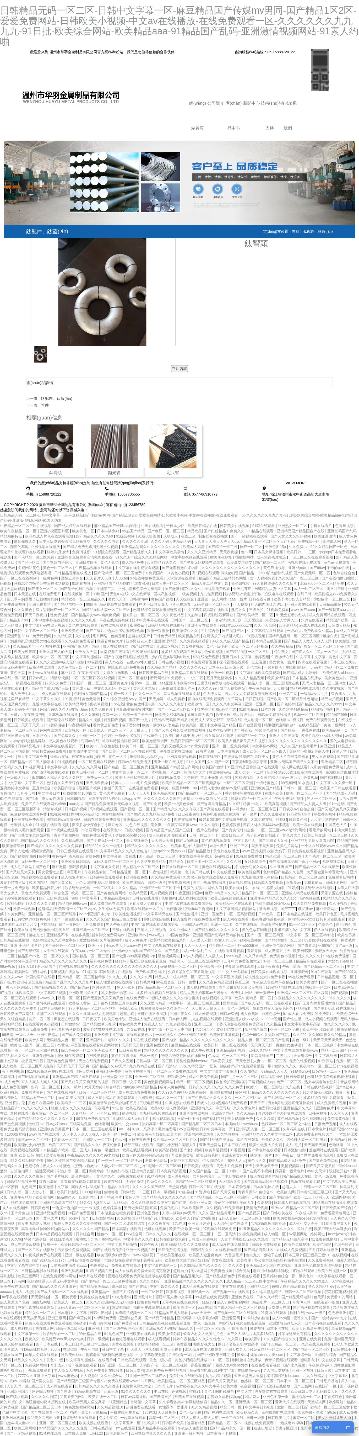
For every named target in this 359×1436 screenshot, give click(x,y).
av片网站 (148, 1381)
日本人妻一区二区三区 (170, 583)
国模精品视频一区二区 (134, 1313)
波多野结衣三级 (13, 882)
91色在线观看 (11, 798)
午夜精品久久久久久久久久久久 (300, 998)
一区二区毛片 (104, 888)
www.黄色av (68, 1376)
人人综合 (220, 1223)
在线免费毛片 (50, 594)
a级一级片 (219, 846)
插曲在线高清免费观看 (207, 699)
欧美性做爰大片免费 (266, 1145)
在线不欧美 (274, 793)
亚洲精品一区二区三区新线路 (52, 914)
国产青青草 (306, 945)
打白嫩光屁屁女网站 (251, 867)
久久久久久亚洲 (135, 541)
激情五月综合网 (124, 1003)
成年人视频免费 (262, 578)
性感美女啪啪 (274, 888)
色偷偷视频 (214, 652)
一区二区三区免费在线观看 (175, 1071)
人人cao (121, 578)
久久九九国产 (150, 1281)
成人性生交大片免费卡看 (265, 977)
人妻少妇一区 (43, 1192)
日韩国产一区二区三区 (190, 620)
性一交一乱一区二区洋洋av (120, 1160)
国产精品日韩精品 (160, 1318)
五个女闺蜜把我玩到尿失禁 (98, 882)
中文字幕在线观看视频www (296, 1050)
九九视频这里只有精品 (260, 877)
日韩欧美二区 (269, 914)
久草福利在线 (294, 1129)
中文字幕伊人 (245, 840)
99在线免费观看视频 (93, 1118)
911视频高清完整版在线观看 (50, 1071)
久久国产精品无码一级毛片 (279, 777)
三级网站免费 (81, 1124)
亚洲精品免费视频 (51, 1213)
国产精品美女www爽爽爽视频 (96, 615)
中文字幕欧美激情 (170, 552)
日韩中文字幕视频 (185, 1160)
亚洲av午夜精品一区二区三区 (295, 1208)
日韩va (15, 714)
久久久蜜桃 (90, 714)
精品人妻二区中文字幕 (210, 583)
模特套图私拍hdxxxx (283, 1376)
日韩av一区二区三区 (300, 788)
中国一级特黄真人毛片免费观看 (165, 604)
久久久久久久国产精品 (91, 1229)
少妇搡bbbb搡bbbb (131, 835)
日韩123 (96, 1433)
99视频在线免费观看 (212, 1297)
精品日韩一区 (231, 1407)
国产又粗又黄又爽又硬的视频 (85, 1082)
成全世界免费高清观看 (315, 1155)
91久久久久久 (340, 998)
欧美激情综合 (278, 678)
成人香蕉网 (250, 1014)
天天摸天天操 (34, 1318)
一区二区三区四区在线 (40, 1050)
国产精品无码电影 (296, 1297)
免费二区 (128, 1134)
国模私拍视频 (165, 594)
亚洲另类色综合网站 (279, 945)
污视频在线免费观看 (304, 562)
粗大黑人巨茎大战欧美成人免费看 (211, 877)
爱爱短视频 (88, 940)
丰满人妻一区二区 (72, 1171)
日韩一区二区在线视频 (207, 1187)
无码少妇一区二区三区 (212, 604)
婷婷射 (44, 856)
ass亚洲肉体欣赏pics (177, 683)
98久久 (85, 1202)
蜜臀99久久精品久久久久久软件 (58, 777)
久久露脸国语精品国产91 (138, 1218)
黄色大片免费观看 (36, 893)
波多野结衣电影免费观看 (324, 1097)
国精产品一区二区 (252, 735)
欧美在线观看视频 (137, 1150)
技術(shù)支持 (270, 115)
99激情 (8, 1035)
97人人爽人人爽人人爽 (40, 1082)
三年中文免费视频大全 (243, 961)
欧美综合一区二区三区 (51, 657)
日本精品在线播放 (307, 678)
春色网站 (254, 667)
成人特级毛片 (243, 714)
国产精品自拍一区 (69, 604)
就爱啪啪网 (122, 1307)
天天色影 (243, 1061)
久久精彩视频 (228, 1134)
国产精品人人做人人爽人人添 (308, 641)
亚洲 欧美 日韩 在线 (27, 1155)
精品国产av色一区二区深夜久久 (44, 956)
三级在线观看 (123, 930)
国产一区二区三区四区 (176, 709)
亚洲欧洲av (137, 935)
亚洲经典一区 (211, 966)
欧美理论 (253, 1339)
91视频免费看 (277, 610)
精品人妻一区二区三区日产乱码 (269, 541)
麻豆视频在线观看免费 (182, 694)
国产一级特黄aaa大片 (336, 610)
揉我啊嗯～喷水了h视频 (317, 1412)
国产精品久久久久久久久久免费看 (55, 846)
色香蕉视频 (345, 526)
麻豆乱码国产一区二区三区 (57, 610)
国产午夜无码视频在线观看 (202, 562)
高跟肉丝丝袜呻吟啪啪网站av (45, 1229)
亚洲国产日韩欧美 (252, 1197)
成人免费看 (176, 699)
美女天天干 (117, 599)
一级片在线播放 (206, 830)
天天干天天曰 (32, 725)
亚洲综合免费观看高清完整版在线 (85, 557)
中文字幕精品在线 (158, 914)
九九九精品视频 (218, 1376)
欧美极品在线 (189, 636)
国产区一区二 (29, 562)
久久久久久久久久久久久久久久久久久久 (124, 966)
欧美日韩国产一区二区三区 (193, 741)
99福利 (281, 819)
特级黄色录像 (266, 730)
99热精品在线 (90, 1334)
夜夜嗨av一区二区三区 (319, 1066)
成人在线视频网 (116, 646)
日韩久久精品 (259, 1050)
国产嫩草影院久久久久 (184, 589)
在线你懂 (71, 1349)
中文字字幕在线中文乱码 (27, 1265)
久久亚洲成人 (180, 930)
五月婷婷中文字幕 (15, 788)
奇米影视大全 (21, 825)
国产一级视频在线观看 (250, 536)
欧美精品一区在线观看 (234, 903)
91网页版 (89, 972)
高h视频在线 (310, 898)
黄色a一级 (344, 945)
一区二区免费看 (64, 1297)
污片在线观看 (312, 620)
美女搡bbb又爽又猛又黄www (174, 825)
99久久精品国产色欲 (27, 1160)
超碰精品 (45, 909)
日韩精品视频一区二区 (128, 872)
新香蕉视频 (269, 909)
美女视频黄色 (137, 840)
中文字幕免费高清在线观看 (206, 610)
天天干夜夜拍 (36, 615)
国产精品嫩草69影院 (100, 1024)
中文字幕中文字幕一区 (25, 783)
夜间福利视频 (13, 1071)
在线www (134, 662)
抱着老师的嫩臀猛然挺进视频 (110, 1355)
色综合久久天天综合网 (65, 783)
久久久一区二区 (148, 694)
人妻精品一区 (83, 1113)
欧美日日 (223, 714)
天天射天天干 (141, 730)
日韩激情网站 (103, 1218)
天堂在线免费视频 (94, 1061)
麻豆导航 (223, 1108)
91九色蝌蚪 (122, 1297)
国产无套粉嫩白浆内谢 (181, 568)
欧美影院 (343, 641)
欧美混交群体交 (240, 562)
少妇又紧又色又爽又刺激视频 (192, 972)
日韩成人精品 (339, 625)
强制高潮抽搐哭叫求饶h (136, 709)
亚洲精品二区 (332, 762)
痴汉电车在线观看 (279, 594)
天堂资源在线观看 (181, 578)
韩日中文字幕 (113, 1349)
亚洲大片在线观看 (284, 735)
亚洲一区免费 (212, 914)
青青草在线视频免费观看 (81, 1181)
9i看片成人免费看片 (146, 903)
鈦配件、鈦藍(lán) (318, 231)
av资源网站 (91, 830)
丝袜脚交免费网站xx (109, 935)
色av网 (246, 552)
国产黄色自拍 (22, 1213)
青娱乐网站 (349, 1082)
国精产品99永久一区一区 (231, 1428)
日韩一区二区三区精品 (97, 1092)
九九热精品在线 (142, 1066)
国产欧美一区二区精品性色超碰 (292, 699)
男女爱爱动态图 (51, 872)
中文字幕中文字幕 (311, 657)
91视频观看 (66, 762)
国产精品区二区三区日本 (202, 1124)
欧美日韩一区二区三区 (141, 746)
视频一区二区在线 (309, 714)
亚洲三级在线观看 (302, 604)
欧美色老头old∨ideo (339, 673)
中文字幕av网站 (265, 746)
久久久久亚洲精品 (202, 552)
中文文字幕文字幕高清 (303, 1024)
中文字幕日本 (49, 793)
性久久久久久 (309, 956)
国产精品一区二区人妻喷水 (32, 762)
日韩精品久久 (202, 1250)
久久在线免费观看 (316, 1344)
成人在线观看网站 (265, 1176)
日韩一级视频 (98, 1339)
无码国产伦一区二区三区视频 (164, 1365)
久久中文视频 (333, 688)
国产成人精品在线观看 (73, 526)
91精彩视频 (156, 1176)
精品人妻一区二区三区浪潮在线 (274, 683)
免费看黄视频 (338, 1118)
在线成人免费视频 (291, 1250)
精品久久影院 (118, 1187)
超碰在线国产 (139, 636)
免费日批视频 (269, 1108)
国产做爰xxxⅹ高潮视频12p (134, 956)
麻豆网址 (96, 1328)
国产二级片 (95, 631)
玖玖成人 (171, 536)
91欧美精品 (249, 709)
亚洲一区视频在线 (141, 1250)
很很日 (297, 720)
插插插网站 (245, 557)
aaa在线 (204, 1307)
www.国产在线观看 (45, 1134)
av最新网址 (88, 1197)
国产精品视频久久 (137, 552)
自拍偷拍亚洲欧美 (231, 1082)
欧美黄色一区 (83, 531)
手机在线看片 (321, 526)
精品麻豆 (253, 1397)
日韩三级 (325, 1370)
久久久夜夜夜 (159, 1223)
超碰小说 (127, 1014)
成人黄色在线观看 (63, 741)
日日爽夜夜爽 (139, 1139)
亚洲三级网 (57, 1318)
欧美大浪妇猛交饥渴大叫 (136, 777)
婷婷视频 (261, 657)
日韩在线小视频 (171, 662)
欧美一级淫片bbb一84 (179, 788)
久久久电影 (210, 825)
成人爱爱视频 (206, 1014)
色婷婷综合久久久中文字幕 (54, 940)
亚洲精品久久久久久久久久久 (147, 819)
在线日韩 (305, 594)
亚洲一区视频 (222, 673)
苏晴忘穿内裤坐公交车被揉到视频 (42, 583)
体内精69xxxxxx (301, 919)
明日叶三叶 (336, 589)
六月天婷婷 (94, 1087)
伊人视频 (241, 604)
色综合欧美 (129, 1008)
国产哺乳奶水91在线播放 (334, 1008)
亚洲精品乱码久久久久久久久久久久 (151, 547)
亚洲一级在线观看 (80, 1255)
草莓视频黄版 (182, 1155)
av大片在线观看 (92, 1276)
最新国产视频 (90, 788)
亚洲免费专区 (40, 604)
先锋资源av (100, 1265)
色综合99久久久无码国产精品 (64, 709)
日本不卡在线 (278, 1328)
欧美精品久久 (247, 1412)
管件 (45, 405)
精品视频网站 (272, 1077)
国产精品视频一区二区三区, (249, 652)
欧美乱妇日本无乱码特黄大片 (315, 1391)
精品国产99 (19, 620)
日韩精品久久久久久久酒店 (97, 1386)
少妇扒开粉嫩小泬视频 (123, 735)
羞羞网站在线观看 (324, 1150)
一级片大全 (25, 1035)
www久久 (48, 998)
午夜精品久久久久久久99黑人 (304, 1281)
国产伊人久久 (302, 652)
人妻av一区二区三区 (270, 1061)
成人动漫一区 (275, 1234)
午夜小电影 (90, 1349)
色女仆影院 (108, 1418)
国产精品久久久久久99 (40, 840)
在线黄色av (113, 830)
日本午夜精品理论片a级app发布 (115, 798)
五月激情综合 (255, 861)
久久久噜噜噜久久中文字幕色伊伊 (159, 1202)
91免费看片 (176, 678)
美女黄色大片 (335, 678)
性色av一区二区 (110, 1234)
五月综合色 (210, 631)
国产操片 (7, 982)
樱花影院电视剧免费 (340, 1292)
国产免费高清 (125, 1323)
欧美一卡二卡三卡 (138, 714)
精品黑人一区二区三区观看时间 (195, 961)
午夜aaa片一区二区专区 (92, 951)
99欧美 (91, 604)
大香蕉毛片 (234, 1255)
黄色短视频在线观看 (129, 1339)
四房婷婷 (97, 1171)
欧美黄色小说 (115, 1019)
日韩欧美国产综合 (337, 1208)
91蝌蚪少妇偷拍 (256, 1318)
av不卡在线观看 (56, 951)
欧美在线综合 (133, 882)
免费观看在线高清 (126, 1265)
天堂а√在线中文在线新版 (130, 594)
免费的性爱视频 (302, 1061)
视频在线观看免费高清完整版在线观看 (139, 1276)
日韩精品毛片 (29, 746)
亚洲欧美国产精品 (266, 788)
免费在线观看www (123, 1381)
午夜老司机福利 (145, 652)
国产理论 (343, 924)
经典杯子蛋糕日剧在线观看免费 (141, 961)
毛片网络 (100, 636)
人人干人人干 (195, 945)
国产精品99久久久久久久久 (217, 930)
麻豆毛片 (74, 872)
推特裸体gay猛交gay (147, 756)
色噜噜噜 (102, 1124)
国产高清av (168, 1066)
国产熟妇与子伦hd (58, 562)
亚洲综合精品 (223, 1113)
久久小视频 (339, 903)
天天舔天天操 (162, 840)
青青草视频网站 (67, 835)
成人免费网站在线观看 (327, 615)
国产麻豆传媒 (80, 1318)
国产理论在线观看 (61, 720)
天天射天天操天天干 (209, 1008)
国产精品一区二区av (225, 1423)
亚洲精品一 (101, 1292)
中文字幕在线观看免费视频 (258, 673)
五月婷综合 (42, 788)
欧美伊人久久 (273, 1139)
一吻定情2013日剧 (226, 620)
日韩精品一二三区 (327, 1071)
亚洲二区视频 (168, 646)
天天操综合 (185, 599)
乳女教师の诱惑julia (117, 993)
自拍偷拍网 (20, 1171)
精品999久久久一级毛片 (105, 846)
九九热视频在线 (179, 1024)
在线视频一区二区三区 (193, 1234)
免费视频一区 (309, 541)
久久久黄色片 (244, 1108)
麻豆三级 (243, 982)
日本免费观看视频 (202, 662)
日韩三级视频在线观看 (75, 851)
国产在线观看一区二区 (49, 1412)
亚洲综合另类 (131, 1318)
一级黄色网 (49, 578)
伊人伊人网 (212, 694)
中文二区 (196, 678)
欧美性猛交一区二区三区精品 (181, 1381)
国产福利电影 (331, 777)
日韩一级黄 (187, 982)
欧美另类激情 (307, 982)
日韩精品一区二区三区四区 (303, 877)
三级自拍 (257, 610)
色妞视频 (179, 1391)
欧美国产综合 (65, 788)
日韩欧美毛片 (279, 1418)
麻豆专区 (115, 825)
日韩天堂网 (135, 1370)
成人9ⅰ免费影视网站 (234, 1302)
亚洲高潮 (185, 1318)
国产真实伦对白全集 (238, 830)
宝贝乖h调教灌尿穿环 (250, 762)
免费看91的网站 (340, 1297)
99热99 (235, 1171)
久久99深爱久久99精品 (327, 1035)
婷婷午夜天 (149, 1244)
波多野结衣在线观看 (272, 1391)
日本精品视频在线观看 (55, 1234)
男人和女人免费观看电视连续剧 (251, 694)
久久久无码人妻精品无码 (171, 541)
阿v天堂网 (85, 1071)
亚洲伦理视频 (43, 1056)
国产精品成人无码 (341, 793)
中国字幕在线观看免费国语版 (189, 903)
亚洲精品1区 (257, 1265)
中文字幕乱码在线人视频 (45, 625)
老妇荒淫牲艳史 (273, 924)
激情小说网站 (156, 1160)
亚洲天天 (322, 1197)
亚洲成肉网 (298, 568)
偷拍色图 (93, 856)
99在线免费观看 (301, 977)
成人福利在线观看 (193, 898)
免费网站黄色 (29, 568)
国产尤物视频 (187, 840)
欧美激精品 (288, 625)
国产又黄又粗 (224, 1192)
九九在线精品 (314, 1376)
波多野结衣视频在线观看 (157, 993)
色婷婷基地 (112, 1208)
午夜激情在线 (282, 657)
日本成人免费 (76, 1433)
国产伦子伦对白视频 (77, 589)
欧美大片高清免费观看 (310, 1328)
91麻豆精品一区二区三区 (251, 798)
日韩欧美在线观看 (29, 720)
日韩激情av (139, 599)
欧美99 (92, 746)
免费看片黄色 (32, 1092)
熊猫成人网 (44, 1328)
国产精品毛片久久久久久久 (165, 1197)
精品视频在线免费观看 (118, 604)
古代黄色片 (153, 735)
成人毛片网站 (21, 867)
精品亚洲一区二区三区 (284, 856)
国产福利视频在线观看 (312, 1307)
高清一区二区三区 (164, 1418)
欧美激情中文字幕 (84, 751)
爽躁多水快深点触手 (89, 825)
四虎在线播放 (185, 819)
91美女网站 (16, 914)
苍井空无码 (153, 1260)
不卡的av (338, 1139)
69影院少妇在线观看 (321, 940)
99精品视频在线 (87, 1391)
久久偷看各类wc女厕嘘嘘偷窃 (183, 1402)
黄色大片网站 (144, 688)
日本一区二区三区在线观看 (94, 1129)
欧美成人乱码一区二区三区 (32, 1045)
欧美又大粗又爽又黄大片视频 (242, 741)
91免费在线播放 (324, 1239)
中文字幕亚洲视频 (227, 977)
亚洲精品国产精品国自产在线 (301, 531)
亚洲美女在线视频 (194, 1113)
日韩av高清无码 (134, 1397)
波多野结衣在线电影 (318, 888)
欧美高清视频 (276, 804)
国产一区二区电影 (133, 678)
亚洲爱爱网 (231, 1318)
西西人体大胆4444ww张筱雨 (267, 825)
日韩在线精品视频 (318, 1087)
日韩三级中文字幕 (127, 1082)
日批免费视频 (325, 1124)
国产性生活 (292, 1019)
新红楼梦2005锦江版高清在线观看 (295, 772)
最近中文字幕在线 (47, 704)
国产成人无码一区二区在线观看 (267, 1003)
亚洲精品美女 (164, 793)
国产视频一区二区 (135, 809)
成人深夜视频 (179, 1176)
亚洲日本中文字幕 (237, 657)
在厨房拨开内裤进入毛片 (223, 636)
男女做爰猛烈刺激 (219, 735)
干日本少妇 (176, 526)
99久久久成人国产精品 (231, 641)
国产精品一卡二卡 (223, 547)
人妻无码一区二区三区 (25, 1386)
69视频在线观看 (131, 1176)
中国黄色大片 (336, 825)
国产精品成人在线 (297, 1176)
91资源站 (72, 699)
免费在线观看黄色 (321, 720)
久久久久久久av (193, 667)
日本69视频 (76, 798)
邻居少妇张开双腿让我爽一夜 (326, 1092)
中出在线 (162, 1391)
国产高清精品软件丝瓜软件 (266, 1181)
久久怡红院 (63, 636)
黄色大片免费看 (112, 793)
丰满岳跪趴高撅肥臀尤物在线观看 (35, 641)
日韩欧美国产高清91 (17, 1014)
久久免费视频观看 (195, 641)
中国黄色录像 (179, 935)
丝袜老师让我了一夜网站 (60, 924)
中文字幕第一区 (27, 1334)
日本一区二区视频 (319, 1045)
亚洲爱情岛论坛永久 (286, 1323)
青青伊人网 (302, 1302)
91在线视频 (348, 1066)
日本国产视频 (76, 809)
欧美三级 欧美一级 (185, 1229)
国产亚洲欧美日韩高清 (216, 1355)
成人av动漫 (25, 1292)
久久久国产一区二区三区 (299, 578)
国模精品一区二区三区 (91, 956)
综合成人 (339, 694)
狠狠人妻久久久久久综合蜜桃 (175, 998)
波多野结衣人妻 (139, 641)
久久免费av (298, 547)
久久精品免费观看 (166, 877)
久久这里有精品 (153, 1003)
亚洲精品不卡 (57, 935)
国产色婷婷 (286, 704)
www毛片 (157, 935)
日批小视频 (134, 830)
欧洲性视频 (340, 1197)
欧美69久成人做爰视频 (169, 1108)
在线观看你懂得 (228, 1250)
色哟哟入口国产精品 (91, 694)
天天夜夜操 (229, 552)
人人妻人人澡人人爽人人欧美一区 (91, 1134)
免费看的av (314, 882)
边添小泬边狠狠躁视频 (126, 631)
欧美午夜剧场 (221, 557)
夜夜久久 (32, 1339)
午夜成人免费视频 (193, 1428)
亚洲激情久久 (202, 1108)
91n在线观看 (322, 972)
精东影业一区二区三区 (141, 615)
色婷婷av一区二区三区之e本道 (286, 1124)
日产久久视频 (122, 1061)
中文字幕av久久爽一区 (335, 783)
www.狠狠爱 (143, 1255)
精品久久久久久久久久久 (147, 846)
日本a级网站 (344, 987)
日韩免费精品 (164, 636)
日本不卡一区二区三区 (206, 861)
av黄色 (63, 1045)
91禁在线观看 (264, 526)
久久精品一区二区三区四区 (175, 1139)
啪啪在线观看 (304, 1271)
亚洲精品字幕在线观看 (190, 673)
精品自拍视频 (332, 699)
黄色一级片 (301, 1040)
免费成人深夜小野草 (208, 720)
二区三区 (294, 1082)
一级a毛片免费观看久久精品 (310, 631)
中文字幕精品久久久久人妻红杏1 (123, 851)
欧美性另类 (347, 935)
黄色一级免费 (326, 1176)
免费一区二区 (347, 1061)
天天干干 (258, 1103)
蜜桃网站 (40, 972)
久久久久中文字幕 (227, 704)
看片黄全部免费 (106, 725)
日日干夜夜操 (268, 966)
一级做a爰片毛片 (314, 694)
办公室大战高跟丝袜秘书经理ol (280, 1260)
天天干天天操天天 (328, 1040)
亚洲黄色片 (119, 683)
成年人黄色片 (136, 940)
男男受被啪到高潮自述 (51, 930)
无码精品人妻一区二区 (65, 1040)
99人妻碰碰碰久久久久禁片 (275, 583)
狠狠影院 (308, 1360)
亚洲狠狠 (145, 1097)
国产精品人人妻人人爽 (308, 804)
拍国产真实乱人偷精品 (89, 1412)
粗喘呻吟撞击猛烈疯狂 (121, 741)
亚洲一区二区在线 (150, 1077)
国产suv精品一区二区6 (280, 1344)
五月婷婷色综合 (276, 1276)
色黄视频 (310, 777)
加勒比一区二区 (67, 1139)
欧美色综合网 (249, 872)
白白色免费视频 (297, 1244)
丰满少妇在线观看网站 (122, 1260)
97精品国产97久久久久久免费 (31, 903)
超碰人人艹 (291, 1187)
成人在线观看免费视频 (137, 1092)
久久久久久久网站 (87, 767)
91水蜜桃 (306, 783)
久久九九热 (118, 977)
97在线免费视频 (336, 956)
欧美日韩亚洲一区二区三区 (326, 835)
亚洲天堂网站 (210, 1145)
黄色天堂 (18, 673)
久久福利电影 (313, 1118)
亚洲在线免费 (137, 877)
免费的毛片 (170, 1208)
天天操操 (280, 688)
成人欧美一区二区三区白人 (264, 751)
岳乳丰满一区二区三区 (155, 1061)
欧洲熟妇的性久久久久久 (151, 1433)
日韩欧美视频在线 (171, 1255)
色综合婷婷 (343, 1244)
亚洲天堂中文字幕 (118, 1077)
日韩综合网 (85, 1234)
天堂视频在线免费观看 (181, 1302)
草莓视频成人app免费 (266, 1082)
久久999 (299, 1035)
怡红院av (36, 1124)
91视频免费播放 (249, 856)
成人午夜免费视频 (204, 1077)
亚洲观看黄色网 (234, 1155)
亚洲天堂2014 (18, 636)
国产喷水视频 (17, 1397)
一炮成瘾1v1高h (290, 1423)
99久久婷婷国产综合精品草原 (71, 1160)
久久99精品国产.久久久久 (201, 1265)
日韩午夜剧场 (101, 1313)
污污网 (19, 1281)
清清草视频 (59, 678)
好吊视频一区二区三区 (179, 966)
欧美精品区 (138, 893)
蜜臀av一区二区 (144, 683)
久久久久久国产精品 (149, 1187)
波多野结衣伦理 (78, 888)
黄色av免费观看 (337, 562)
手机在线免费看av (125, 1412)
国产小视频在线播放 (210, 882)
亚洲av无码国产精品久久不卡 (294, 762)
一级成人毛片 (18, 777)
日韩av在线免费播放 (135, 762)
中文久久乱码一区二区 (112, 688)
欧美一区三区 (82, 893)
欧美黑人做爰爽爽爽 (206, 1255)
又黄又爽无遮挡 (200, 714)
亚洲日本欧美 (87, 562)
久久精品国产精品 (162, 667)
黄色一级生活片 (107, 1150)
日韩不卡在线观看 (267, 1244)
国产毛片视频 (57, 1176)
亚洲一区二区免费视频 (231, 746)
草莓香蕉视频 (325, 814)
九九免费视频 (211, 594)
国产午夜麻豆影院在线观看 (126, 657)
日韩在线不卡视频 (152, 1014)
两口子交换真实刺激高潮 (238, 1344)
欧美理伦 (244, 1260)
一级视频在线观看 (27, 683)
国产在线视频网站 (61, 1092)
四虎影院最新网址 (219, 615)
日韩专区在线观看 (331, 919)
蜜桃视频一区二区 (166, 772)
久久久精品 (128, 888)
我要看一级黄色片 (290, 1171)
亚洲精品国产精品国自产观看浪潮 (122, 583)
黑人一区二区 (328, 652)
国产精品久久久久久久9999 (320, 704)
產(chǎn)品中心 (234, 115)
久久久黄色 (23, 610)
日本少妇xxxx (57, 1124)
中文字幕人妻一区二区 (130, 772)
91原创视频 (82, 583)
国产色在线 (138, 1286)
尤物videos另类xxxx (169, 851)
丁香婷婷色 (333, 1397)
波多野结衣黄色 (229, 1029)
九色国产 (191, 777)
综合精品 (113, 1087)
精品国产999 (337, 714)
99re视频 (273, 1019)
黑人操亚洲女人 (74, 877)
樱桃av (242, 1355)
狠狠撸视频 (78, 867)
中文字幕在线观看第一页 (63, 746)
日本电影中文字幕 (72, 1313)
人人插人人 (214, 956)
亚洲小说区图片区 (55, 531)
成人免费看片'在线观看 (168, 835)
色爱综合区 (204, 1029)
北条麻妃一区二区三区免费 (322, 583)
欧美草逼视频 (216, 1150)
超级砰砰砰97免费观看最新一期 (246, 1066)
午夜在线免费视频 (114, 620)
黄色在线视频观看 (83, 625)
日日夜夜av (288, 809)
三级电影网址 (151, 1103)
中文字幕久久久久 (47, 699)
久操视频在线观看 (180, 1103)
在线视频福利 (296, 667)
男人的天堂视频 (276, 1370)
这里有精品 (196, 1423)
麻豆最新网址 (327, 909)
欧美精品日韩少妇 (47, 888)
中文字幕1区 (338, 1376)
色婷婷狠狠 (231, 825)
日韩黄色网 (298, 819)
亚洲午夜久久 (181, 1014)
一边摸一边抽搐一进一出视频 (76, 1208)
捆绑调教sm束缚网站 (64, 819)
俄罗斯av (306, 909)
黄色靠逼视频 (274, 568)
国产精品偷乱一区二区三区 (200, 793)
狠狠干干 (51, 1244)
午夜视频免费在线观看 (44, 1255)
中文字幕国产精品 (222, 725)
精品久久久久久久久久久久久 (63, 961)
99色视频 (95, 662)
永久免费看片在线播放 (105, 1370)
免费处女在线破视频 (186, 1376)
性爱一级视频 (24, 909)
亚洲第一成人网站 (212, 599)
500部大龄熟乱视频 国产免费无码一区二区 (295, 573)
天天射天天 (339, 1113)
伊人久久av (52, 1166)
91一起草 (337, 804)
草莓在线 (234, 720)
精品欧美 (194, 531)
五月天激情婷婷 (219, 678)
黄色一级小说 (160, 1360)
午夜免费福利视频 (289, 798)
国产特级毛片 (111, 1197)
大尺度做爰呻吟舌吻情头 (327, 872)
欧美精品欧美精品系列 (168, 940)
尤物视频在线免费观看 (229, 1103)
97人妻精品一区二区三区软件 (92, 1008)
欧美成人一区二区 (69, 1302)
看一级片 (250, 814)
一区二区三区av (248, 1097)
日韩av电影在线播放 (84, 1260)
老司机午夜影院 (70, 1056)
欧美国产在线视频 (190, 1397)
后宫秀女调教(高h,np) (225, 1397)
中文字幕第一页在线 (120, 856)
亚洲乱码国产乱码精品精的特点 (219, 935)
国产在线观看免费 (108, 1250)
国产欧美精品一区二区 (255, 615)
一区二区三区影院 (211, 1328)
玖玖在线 (304, 1229)
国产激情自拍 (161, 1397)
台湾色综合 (271, 1014)
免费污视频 (81, 552)
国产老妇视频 (191, 1150)
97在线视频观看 (114, 625)
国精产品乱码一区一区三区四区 (294, 636)
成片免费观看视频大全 (315, 1134)
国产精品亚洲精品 (94, 1286)
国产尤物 (172, 951)
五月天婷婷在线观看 (17, 1344)
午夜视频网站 (79, 725)
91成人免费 (9, 1082)
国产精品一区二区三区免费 (126, 767)
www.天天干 (201, 1313)
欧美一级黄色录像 (179, 804)
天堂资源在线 (332, 893)
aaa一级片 (238, 599)
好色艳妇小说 (118, 1171)
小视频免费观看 (217, 589)
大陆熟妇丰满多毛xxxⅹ (69, 1265)
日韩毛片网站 (337, 882)
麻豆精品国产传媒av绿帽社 (116, 526)
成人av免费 (348, 1412)
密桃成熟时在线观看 (279, 1412)
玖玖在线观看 (248, 1139)
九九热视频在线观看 (206, 1019)
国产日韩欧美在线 (278, 1213)
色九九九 (254, 1255)
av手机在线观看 (15, 1297)
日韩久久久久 (200, 1087)
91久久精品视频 (204, 1407)
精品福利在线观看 (305, 688)
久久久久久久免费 (229, 1087)
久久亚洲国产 (281, 867)
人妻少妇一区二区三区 (119, 1166)
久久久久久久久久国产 (162, 798)
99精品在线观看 (261, 531)
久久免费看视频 (321, 1260)
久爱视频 (264, 1202)
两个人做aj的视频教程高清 (32, 851)
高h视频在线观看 (206, 573)
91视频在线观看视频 (52, 825)
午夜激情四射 (35, 714)
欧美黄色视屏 (221, 1271)
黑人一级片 (126, 987)
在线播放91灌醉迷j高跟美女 (247, 756)
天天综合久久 (230, 1181)
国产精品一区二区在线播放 (317, 867)
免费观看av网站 (341, 877)
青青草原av (247, 1192)
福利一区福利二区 (197, 951)
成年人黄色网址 (173, 1087)
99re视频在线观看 (22, 898)
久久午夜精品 (282, 646)
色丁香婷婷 (131, 725)
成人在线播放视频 (25, 1244)
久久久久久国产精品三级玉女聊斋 (114, 919)
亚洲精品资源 (143, 1171)
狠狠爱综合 (177, 1077)
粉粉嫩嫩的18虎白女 (80, 793)
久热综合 (194, 615)
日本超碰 (268, 709)
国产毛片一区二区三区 (323, 856)
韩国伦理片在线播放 (116, 972)
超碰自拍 (181, 1271)
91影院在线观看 (106, 552)
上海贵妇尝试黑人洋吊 (177, 688)
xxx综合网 (134, 1234)
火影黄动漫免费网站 (327, 767)
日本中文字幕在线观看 (151, 620)
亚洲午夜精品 (48, 1035)
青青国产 (7, 793)
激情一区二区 (288, 1407)
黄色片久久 (257, 1160)
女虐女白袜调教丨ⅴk (120, 673)
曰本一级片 (157, 882)
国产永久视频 (294, 1365)
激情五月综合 (72, 578)
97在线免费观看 (206, 657)
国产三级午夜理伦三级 (124, 1328)
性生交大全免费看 (234, 972)
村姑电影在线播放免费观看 (335, 1202)
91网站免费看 (105, 1318)
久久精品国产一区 (28, 646)
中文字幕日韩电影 (260, 1407)
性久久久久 (234, 1265)
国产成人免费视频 (77, 1035)
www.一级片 (316, 1313)
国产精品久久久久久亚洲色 (54, 1286)
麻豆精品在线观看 (186, 1045)
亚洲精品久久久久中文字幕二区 (268, 1134)
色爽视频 (118, 636)
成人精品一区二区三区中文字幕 (252, 1281)
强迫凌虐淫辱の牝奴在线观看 (282, 1113)
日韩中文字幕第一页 (217, 1129)
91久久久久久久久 (136, 1391)
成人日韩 (96, 1097)
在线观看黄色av (139, 1035)
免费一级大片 (121, 694)
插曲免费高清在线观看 (152, 1307)
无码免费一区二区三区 (40, 861)
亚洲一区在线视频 (169, 762)
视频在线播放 (251, 940)
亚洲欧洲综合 (18, 1391)
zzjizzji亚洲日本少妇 (96, 914)
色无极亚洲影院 (341, 1313)
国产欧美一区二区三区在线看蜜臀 (129, 751)
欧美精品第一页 (335, 730)
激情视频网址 (169, 956)
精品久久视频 (90, 720)
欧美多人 (183, 1218)
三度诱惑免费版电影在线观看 (221, 683)
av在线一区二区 (13, 678)
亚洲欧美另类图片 (84, 993)
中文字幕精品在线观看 (266, 631)
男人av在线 (115, 662)
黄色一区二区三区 (58, 568)
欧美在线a (234, 888)
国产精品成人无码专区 (302, 673)
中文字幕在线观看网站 (36, 1307)
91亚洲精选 (118, 1402)
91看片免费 (205, 751)
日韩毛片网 (145, 982)
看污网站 (157, 678)
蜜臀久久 (301, 1318)
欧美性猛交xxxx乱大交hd (322, 735)
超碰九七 (36, 935)
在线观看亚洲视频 (230, 951)
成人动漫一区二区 (258, 720)
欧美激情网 (45, 1197)
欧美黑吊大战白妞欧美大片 (159, 1134)
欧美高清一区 (193, 725)
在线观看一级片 (182, 1355)
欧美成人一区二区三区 (108, 730)
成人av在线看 (53, 798)
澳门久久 (239, 610)
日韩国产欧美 (173, 1423)
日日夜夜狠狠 (189, 814)
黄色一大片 (118, 756)
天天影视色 (167, 1412)
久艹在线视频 (246, 924)
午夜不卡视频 (89, 673)
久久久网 (234, 861)
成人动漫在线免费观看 (231, 1244)
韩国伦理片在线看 (41, 977)
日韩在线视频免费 (171, 1239)
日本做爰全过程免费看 (116, 1213)
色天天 (319, 1297)
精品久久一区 (221, 1402)
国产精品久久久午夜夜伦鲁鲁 (97, 1145)
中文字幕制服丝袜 (87, 657)
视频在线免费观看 (259, 1423)
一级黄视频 (188, 594)
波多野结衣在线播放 (177, 751)
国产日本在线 (142, 646)
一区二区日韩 (152, 1292)
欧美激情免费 (169, 1334)
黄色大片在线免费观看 (291, 756)
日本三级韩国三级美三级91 (307, 1255)
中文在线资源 (233, 1286)
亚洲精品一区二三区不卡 (160, 888)
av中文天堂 (317, 1171)
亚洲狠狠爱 (299, 972)
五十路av (101, 1003)
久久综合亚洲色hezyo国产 (125, 699)
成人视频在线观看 (56, 694)
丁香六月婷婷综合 (17, 987)
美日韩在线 (201, 872)
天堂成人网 (317, 1402)
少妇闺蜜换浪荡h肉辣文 (171, 657)
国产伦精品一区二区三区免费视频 (109, 1281)
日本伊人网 (177, 1019)
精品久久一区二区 (170, 1097)
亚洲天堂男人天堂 (249, 1376)
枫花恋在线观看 (67, 1019)
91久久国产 (195, 762)
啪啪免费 (229, 573)
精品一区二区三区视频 (195, 1082)
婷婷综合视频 (43, 1391)
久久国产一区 (218, 762)
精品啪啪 (304, 1008)
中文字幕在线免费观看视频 (137, 568)
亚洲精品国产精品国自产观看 (76, 1077)
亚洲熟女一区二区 (293, 526)
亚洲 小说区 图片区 (26, 945)
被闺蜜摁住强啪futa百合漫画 (190, 909)
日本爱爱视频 (221, 1061)
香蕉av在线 (60, 756)
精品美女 (282, 652)
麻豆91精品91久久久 (222, 893)
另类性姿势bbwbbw (192, 1061)
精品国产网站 (322, 709)
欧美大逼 (230, 1386)
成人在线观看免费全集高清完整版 (143, 1271)
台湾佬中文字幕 (143, 1402)
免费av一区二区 (99, 777)
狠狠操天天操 (326, 951)
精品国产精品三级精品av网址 (223, 578)
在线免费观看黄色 (97, 835)
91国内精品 (38, 882)
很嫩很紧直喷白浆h (280, 725)
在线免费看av (138, 998)
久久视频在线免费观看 (225, 1208)
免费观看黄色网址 (150, 972)
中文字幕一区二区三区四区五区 (194, 1003)
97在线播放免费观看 (147, 578)
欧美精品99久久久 (162, 562)
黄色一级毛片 (217, 646)
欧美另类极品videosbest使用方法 (300, 1218)
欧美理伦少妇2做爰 (318, 1029)
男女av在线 (136, 1029)
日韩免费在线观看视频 (306, 851)
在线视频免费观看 (144, 788)
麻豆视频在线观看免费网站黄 (94, 1045)
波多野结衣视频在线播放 (182, 652)
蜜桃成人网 (332, 541)
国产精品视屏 (249, 1213)
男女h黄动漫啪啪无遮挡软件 (291, 1103)
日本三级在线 (235, 1145)
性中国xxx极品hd (85, 814)
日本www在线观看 (43, 673)
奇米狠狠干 (265, 993)
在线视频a (340, 1255)
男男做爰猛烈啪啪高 (141, 1208)
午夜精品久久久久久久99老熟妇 (93, 1155)
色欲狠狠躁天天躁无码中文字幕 (53, 1281)
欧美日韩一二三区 (301, 552)
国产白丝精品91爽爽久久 (225, 531)
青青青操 (255, 951)
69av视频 (8, 966)
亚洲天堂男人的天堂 (56, 652)
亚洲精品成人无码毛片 (131, 1118)
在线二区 (189, 536)
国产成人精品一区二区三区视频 (240, 1307)
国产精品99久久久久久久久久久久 (46, 1118)
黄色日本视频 (288, 1118)
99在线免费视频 (23, 1202)
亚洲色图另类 (157, 1045)
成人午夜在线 (202, 1050)
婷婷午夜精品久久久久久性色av (199, 1339)
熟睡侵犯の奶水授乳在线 (46, 1402)
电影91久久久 (119, 1040)
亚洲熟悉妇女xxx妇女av (244, 1019)
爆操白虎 (330, 636)
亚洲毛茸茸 (242, 589)
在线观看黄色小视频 (42, 1024)
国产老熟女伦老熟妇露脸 (31, 835)
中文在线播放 (224, 872)
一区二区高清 (225, 1234)
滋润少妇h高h (280, 1197)
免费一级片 (111, 714)
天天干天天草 (139, 793)
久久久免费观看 (273, 814)
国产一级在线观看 (69, 919)
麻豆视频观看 (163, 1118)
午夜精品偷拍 (95, 872)
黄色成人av (82, 688)
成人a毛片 (293, 1145)
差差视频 (259, 662)
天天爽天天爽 (315, 1145)
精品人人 (163, 977)
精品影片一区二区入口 (271, 1302)
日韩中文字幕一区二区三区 (36, 631)
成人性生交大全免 (304, 1223)
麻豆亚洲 (328, 746)
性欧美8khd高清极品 (140, 1087)
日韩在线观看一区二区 (181, 867)
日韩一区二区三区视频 (303, 1292)
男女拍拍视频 (113, 814)
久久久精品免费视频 (310, 903)
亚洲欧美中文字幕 (109, 1035)
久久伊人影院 (265, 625)
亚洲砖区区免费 (30, 982)
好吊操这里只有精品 (295, 1334)
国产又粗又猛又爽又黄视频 (241, 987)
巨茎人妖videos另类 (232, 1365)
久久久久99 (207, 688)
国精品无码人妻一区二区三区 (106, 610)
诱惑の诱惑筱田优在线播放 (183, 1056)
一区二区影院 (272, 1087)
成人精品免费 (133, 562)
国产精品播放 (199, 851)
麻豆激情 (59, 867)
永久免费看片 (102, 709)
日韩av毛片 (38, 678)
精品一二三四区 (334, 1050)
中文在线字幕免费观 (196, 856)
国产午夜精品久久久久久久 (210, 1097)
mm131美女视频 (72, 1097)
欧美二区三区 (60, 1145)
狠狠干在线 (273, 1255)
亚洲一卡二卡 (221, 924)
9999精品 (234, 956)
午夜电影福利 (179, 882)
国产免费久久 (65, 735)
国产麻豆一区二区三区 (166, 531)
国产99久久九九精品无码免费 (151, 814)
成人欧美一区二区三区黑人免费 (28, 1066)
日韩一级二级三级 (71, 1328)
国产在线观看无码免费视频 (122, 667)
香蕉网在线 (311, 730)
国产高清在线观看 (215, 809)
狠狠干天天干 (115, 788)
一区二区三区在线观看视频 (311, 557)
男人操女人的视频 (69, 1370)
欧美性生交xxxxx (125, 1124)
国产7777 (288, 909)
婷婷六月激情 (58, 552)
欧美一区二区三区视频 (250, 646)
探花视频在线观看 (234, 662)
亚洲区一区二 (90, 735)
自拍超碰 (308, 809)
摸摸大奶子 (276, 851)
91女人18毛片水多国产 (37, 966)
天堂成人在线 (279, 1307)
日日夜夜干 (92, 1019)
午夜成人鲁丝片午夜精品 (273, 982)
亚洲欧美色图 (72, 631)
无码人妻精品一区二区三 (114, 861)
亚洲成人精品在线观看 (300, 893)
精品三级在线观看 (139, 1145)
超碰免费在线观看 (141, 1407)
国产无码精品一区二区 (282, 1097)
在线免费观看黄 (207, 919)
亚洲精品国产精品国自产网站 (175, 767)
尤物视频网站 (333, 861)
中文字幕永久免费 (105, 867)
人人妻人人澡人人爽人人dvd (217, 541)
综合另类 (243, 1271)
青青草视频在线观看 (282, 1360)
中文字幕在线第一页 (161, 1265)
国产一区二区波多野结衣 (125, 1223)
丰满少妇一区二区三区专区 (254, 809)
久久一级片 (72, 1087)
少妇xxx (167, 1218)
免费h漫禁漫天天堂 (340, 1339)
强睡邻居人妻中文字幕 (174, 1297)
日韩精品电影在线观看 (284, 987)
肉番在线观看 (123, 1344)
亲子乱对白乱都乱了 (263, 835)
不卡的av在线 (338, 568)
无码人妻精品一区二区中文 (324, 683)
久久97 (235, 804)
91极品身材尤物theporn (41, 1349)
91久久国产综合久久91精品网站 (141, 557)
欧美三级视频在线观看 (229, 898)
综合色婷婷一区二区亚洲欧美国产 (89, 1050)
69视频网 (288, 783)
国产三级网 (303, 1386)
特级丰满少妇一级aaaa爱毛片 (49, 1239)
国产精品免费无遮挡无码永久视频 (91, 547)
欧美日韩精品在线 (203, 526)
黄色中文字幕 (340, 657)
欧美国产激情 (213, 767)
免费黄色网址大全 (137, 1386)
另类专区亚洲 (286, 1428)
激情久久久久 (285, 1066)
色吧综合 (33, 1166)
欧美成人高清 (194, 547)
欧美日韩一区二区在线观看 (226, 1045)
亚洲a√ (314, 861)
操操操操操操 (348, 1029)
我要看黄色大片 (110, 641)
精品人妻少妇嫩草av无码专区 (224, 788)
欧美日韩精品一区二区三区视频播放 (191, 783)
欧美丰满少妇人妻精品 (292, 599)
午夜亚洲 (182, 893)
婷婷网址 (242, 1092)
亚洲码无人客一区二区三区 (258, 1129)
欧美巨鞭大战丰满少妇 (184, 735)
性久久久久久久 (337, 1024)
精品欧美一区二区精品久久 (83, 599)
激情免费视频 (11, 615)
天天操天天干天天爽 (73, 1066)
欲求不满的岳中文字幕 (293, 930)
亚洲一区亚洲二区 (259, 704)
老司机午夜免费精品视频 (167, 1370)
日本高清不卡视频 (221, 1433)
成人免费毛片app (24, 694)
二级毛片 (284, 1056)
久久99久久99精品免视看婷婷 (183, 1092)
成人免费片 (182, 919)
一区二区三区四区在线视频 (93, 678)
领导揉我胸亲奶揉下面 (288, 861)
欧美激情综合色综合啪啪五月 (113, 1103)
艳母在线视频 (155, 1229)
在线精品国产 (310, 725)
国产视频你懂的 (23, 856)
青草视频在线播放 (65, 972)
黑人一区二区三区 (322, 798)
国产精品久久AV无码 (109, 1066)
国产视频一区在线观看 (231, 1292)
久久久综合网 (111, 1376)
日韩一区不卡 (188, 1118)
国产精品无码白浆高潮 (290, 1239)
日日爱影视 (255, 699)
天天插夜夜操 (97, 783)
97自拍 (118, 1108)
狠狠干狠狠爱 (158, 631)
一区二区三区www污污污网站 (282, 830)
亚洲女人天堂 (86, 652)
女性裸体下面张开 (174, 1407)
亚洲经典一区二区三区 (91, 930)
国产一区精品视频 (22, 1433)
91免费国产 (154, 573)
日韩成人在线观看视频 (293, 1202)
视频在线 (53, 646)
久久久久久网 (141, 977)
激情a (188, 798)
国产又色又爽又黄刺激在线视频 (180, 730)
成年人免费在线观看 (42, 1355)
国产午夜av (285, 1155)
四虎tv (202, 1103)
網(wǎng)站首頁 (197, 115)
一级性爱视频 (43, 1171)
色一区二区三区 (235, 1056)
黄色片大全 (292, 835)
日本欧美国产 (192, 1208)
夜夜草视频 (99, 704)
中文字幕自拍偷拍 (122, 1244)
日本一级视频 (164, 1192)
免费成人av (154, 1024)
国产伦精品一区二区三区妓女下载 (329, 1407)
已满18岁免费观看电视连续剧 (157, 610)
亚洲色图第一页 (276, 1397)
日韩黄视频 (318, 1113)
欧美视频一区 (76, 730)
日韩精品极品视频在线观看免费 (165, 1323)
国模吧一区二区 (318, 987)
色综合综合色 (344, 573)
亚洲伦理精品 (165, 641)
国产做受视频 (250, 725)
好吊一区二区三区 (278, 961)
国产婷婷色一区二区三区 (65, 945)
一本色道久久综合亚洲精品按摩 (181, 1035)
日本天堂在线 (25, 594)
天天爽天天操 (262, 1045)
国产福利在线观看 (219, 1412)
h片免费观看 (93, 924)
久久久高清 (265, 1118)
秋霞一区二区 (69, 998)
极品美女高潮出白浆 (44, 1418)
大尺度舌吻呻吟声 (325, 819)
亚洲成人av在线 (195, 924)
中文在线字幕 (329, 1360)
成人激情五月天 (278, 951)
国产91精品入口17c (48, 1260)
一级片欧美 (274, 667)
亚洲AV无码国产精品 (171, 720)
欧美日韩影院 (68, 1192)
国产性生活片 (187, 914)
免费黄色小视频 (283, 956)
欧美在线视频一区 (333, 1271)
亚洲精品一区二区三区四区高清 (303, 993)
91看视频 (238, 1150)
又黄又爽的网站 (73, 1397)
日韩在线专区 (260, 599)
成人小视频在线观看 (321, 1019)
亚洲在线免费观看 (29, 819)
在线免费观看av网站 (60, 1276)
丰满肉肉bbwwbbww (242, 1124)
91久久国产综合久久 (280, 1339)
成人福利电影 (21, 1328)
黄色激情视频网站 (159, 1082)
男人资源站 (89, 1376)
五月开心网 (26, 793)
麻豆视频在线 (240, 882)
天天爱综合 (253, 620)
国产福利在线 (213, 1118)
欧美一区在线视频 (308, 825)
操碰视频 (130, 1113)
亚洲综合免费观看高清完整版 (318, 1265)
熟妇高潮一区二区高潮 (161, 1124)
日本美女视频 (228, 751)
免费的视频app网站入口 (203, 888)
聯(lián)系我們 (288, 115)
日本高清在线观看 (127, 1229)
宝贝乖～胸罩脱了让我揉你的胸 (33, 599)
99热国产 (100, 594)
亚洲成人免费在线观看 (147, 1019)
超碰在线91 (113, 1181)
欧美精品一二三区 (72, 1103)
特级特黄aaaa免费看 (49, 751)
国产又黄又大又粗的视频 (291, 536)
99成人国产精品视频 (289, 1286)
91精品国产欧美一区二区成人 (67, 1150)
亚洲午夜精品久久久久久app (274, 898)
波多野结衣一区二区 (60, 1334)
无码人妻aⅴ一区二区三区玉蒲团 (244, 1218)
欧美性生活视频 (128, 914)
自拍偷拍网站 (148, 1302)
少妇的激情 (135, 1181)
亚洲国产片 (95, 1040)
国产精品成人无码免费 (288, 1160)
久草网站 (235, 699)
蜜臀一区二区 (304, 1418)
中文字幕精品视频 (51, 993)
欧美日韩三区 (232, 835)
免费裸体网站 (36, 1365)
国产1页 (32, 798)
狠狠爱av (294, 882)
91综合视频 (126, 536)
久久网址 (235, 1339)
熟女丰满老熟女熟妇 (321, 1082)
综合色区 (61, 893)
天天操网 (157, 699)
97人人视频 (193, 956)
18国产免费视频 (81, 1213)
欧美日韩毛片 (207, 1155)
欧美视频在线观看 (94, 1423)
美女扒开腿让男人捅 (335, 1418)
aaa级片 (75, 804)
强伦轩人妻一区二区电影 (307, 1139)
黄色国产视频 (162, 599)
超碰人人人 (236, 1160)
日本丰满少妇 (108, 531)
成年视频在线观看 (83, 1365)
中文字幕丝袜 (326, 1056)
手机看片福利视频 (66, 1029)
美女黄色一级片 (282, 662)
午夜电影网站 (100, 1323)
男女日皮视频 (323, 756)
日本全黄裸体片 (53, 1008)
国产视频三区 (233, 631)
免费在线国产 (11, 1355)
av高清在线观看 (42, 667)
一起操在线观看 (133, 1418)
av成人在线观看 (312, 625)
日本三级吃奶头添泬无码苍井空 (65, 541)
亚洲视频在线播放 (46, 547)
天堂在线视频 (343, 1281)
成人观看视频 (159, 1339)
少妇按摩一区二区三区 (332, 599)
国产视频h (340, 993)
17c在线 (117, 704)
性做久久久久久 (160, 1181)
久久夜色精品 (173, 615)
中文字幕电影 (58, 767)
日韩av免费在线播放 (275, 714)
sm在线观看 (126, 1428)
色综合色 (326, 924)
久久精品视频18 (110, 1407)
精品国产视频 (115, 720)
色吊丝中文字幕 (15, 1412)
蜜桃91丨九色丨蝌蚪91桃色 (99, 1239)
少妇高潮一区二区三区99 (161, 1166)
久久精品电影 (72, 840)
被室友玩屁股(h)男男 (89, 756)
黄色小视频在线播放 (192, 1360)
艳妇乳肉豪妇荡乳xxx (273, 903)
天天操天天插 (132, 1045)
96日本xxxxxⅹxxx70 (236, 625)
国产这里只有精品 (212, 804)
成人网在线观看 (295, 767)
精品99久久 (66, 1197)
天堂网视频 (16, 589)
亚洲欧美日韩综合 (76, 861)
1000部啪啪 (17, 1134)
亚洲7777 (298, 840)
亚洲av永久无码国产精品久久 (138, 951)
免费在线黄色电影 (95, 1297)
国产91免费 (152, 804)
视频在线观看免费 (306, 1181)
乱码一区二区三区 (46, 1087)
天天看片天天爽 (99, 578)
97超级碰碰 (56, 725)
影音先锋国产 (262, 1056)
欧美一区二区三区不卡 (305, 793)
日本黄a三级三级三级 (226, 667)
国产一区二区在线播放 (339, 982)
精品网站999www (73, 903)
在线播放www (220, 772)
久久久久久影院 (44, 1397)
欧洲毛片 (96, 945)
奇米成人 (58, 1365)
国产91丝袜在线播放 (217, 1139)
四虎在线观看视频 (313, 662)
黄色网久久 (106, 1176)
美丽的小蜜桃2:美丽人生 (309, 751)
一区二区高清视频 (241, 914)
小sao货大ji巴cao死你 (124, 945)
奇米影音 (76, 856)
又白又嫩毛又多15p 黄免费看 (185, 746)
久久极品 (274, 1024)
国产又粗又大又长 (273, 840)
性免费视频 (59, 615)
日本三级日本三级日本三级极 (85, 1344)
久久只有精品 (256, 956)
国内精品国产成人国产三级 (168, 830)
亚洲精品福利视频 (231, 1050)
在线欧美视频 (97, 1056)
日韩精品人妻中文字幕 (273, 589)
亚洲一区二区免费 (285, 1029)
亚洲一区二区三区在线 (58, 1423)
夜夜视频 (247, 1386)
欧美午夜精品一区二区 (19, 531)
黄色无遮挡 (110, 562)
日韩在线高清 (101, 1428)
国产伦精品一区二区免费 (34, 557)
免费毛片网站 (287, 846)
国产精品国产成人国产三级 (47, 688)
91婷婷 (293, 888)
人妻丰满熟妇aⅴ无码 (179, 1213)
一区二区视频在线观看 (97, 762)
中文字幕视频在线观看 (189, 557)
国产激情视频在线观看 (51, 772)
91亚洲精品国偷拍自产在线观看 (253, 767)
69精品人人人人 (274, 1071)
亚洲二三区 (239, 846)
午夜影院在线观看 (240, 966)
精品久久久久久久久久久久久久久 (208, 1040)
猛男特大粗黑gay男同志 (217, 709)
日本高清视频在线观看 (323, 1323)
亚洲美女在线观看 (202, 625)
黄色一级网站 (335, 725)
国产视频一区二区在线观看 (236, 1313)
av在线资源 (166, 982)
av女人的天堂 (226, 940)
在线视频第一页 (77, 594)
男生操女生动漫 (289, 1045)
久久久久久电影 (106, 541)
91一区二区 (220, 1360)
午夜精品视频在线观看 (94, 568)
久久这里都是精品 (294, 709)
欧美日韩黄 (303, 951)
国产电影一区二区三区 (312, 1349)
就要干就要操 (262, 846)
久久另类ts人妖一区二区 (78, 667)
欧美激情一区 (198, 704)
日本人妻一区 (18, 1192)
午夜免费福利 (319, 1365)
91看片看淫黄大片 (336, 1223)
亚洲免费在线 (242, 1297)
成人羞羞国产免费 (15, 1302)
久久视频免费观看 (80, 641)
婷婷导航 (226, 1323)
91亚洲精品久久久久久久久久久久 (267, 1229)
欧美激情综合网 (155, 741)
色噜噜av (283, 720)
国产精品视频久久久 (51, 987)
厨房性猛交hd (221, 1092)
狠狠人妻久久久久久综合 (72, 1108)
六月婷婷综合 (204, 1176)
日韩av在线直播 (145, 898)
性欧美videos (72, 1355)
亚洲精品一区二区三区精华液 (82, 977)
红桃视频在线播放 (74, 966)
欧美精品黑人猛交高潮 (87, 1402)
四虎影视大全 (204, 1344)
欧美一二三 (303, 1197)
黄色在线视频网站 (217, 867)
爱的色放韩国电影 (141, 704)
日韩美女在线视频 (235, 526)
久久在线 (83, 636)
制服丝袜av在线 (157, 919)
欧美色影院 (322, 1244)
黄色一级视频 (239, 1008)
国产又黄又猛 (61, 882)
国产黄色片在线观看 (265, 1150)
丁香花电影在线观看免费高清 (240, 1024)
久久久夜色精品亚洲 (216, 982)
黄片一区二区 (40, 1019)
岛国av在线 (90, 741)
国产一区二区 (251, 547)
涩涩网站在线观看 (199, 1134)
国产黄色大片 (47, 1218)
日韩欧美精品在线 (154, 673)
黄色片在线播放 (226, 851)
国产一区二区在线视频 (19, 578)
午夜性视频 (158, 872)
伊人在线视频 (325, 930)
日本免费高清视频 (172, 1171)
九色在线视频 (137, 825)
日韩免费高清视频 (173, 1250)
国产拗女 (170, 1040)
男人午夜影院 (117, 924)
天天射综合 (303, 1056)
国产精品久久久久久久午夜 (175, 809)
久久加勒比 (249, 1071)
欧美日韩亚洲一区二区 (91, 772)
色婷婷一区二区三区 (258, 1381)
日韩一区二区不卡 (204, 835)
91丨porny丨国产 (75, 1218)
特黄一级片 (253, 804)
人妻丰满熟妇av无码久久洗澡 (245, 1239)
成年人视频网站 (233, 688)
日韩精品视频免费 (22, 1181)
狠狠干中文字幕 (84, 898)
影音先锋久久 (25, 541)
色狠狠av (168, 898)
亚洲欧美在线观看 (141, 1334)
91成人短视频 (149, 536)
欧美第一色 (180, 872)
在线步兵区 (80, 935)
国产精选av (80, 987)
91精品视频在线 (99, 1271)
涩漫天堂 (340, 751)
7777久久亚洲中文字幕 (37, 1376)
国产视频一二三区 (270, 562)
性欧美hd (152, 1423)
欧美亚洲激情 (325, 536)
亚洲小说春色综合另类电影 (140, 589)
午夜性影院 (110, 746)
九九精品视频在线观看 (158, 1113)
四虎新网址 (42, 1302)
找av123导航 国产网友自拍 (32, 1381)
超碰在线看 (224, 856)
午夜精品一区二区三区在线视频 (26, 526)
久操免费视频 (250, 1234)
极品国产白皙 (256, 1029)
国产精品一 (249, 573)
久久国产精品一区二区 (208, 1171)
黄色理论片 (239, 1223)
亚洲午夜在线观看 (15, 1286)
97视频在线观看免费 (17, 993)
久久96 (16, 1239)
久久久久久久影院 (29, 1176)
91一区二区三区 (302, 924)
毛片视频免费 (161, 893)
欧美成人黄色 (79, 1003)
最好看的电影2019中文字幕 (212, 1370)
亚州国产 (326, 945)
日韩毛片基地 (327, 1381)
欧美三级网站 (29, 1276)
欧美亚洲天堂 (201, 1202)
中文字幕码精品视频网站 (236, 909)
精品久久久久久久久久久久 (166, 1050)
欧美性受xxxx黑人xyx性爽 (63, 1339)
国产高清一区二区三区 (158, 856)
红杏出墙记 (48, 1181)
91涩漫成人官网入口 (282, 620)
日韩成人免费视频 (269, 882)
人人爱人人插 (201, 940)
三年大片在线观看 (152, 930)
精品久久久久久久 (29, 1360)
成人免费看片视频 (332, 1103)
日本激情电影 (295, 1150)
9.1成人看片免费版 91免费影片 (309, 1014)
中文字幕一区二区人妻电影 (170, 1029)
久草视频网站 (111, 940)
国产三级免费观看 (54, 898)
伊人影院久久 (213, 1160)
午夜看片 (102, 1108)
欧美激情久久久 (185, 631)
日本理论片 (42, 735)
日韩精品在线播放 (15, 940)
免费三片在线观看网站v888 (44, 804)
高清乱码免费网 (109, 1071)
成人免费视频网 (15, 1087)
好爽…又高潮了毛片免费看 (154, 1129)
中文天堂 (245, 1391)
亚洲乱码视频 (72, 1271)
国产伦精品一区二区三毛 (324, 966)
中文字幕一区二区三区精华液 (310, 935)
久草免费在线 (262, 819)
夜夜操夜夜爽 (25, 652)
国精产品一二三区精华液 (196, 1181)
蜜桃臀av (138, 625)
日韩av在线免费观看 (107, 877)
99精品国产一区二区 (38, 1097)
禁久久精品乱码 (321, 1286)
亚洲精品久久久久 (298, 1108)
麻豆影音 (68, 673)
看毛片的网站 (320, 830)
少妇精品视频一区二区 (156, 1344)
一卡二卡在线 (232, 1418)
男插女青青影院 (321, 840)
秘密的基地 (19, 547)
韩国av (197, 893)
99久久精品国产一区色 (329, 547)
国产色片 (42, 867)
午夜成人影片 (306, 1213)
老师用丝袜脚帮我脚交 (272, 1271)
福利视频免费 (170, 777)
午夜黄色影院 (259, 688)
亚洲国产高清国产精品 (82, 646)
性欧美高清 (238, 1328)
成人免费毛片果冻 (272, 557)
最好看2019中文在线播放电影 (223, 819)
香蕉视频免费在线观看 (244, 793)
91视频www (300, 1071)
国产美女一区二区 (43, 589)
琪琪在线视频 (280, 1265)
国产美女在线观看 (219, 1260)
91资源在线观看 (273, 1313)
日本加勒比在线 (266, 1187)
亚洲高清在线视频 (182, 756)
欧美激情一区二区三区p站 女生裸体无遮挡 (90, 909)
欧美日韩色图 (327, 914)
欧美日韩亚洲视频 (225, 1035)
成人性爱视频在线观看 (115, 982)
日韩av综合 (229, 1014)
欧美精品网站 (76, 704)
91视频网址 (35, 767)
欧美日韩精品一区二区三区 (83, 1244)
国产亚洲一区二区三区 (119, 1365)
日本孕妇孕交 (220, 730)
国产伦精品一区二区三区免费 (118, 573)
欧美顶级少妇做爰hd (114, 1255)
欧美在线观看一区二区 (146, 909)
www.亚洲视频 (253, 851)
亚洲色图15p (276, 547)
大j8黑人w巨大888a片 (111, 1202)
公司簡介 (215, 103)
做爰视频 (257, 1328)
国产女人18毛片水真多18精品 (251, 1334)
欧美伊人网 (34, 1040)
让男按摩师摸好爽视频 (33, 919)
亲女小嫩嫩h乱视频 (216, 777)
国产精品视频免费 (220, 1276)
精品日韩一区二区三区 (260, 893)
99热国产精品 (133, 531)
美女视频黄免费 (240, 1118)
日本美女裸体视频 (269, 552)
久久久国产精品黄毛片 (299, 746)
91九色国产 (114, 1334)
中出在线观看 (152, 526)
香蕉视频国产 (202, 1365)
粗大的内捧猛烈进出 (268, 604)
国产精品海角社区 (259, 1250)
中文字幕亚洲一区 (126, 1423)
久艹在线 (253, 888)
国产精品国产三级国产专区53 (81, 1381)
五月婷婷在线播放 (324, 1250)
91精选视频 (244, 777)
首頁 (295, 231)
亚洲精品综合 (300, 814)
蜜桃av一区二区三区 (35, 1139)
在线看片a (106, 1360)
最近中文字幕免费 (33, 756)
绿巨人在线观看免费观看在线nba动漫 (56, 1323)
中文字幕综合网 (299, 1355)
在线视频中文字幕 (217, 998)
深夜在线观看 (249, 1276)
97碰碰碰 (185, 1192)
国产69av (317, 568)
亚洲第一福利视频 (189, 1433)
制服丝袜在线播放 (213, 536)
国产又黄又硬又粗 (321, 1166)
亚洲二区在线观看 (51, 1014)
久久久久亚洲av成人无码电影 (60, 662)
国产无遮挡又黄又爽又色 (103, 998)
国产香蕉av (243, 730)
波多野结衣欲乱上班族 (244, 594)
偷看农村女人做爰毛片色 (273, 1008)
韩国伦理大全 (195, 772)
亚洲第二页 (106, 589)
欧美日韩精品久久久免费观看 (185, 1244)
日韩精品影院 (330, 604)
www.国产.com (303, 610)
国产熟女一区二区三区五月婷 (320, 646)
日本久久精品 (267, 1297)
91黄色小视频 (178, 573)
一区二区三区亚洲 (239, 783)
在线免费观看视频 (266, 1365)
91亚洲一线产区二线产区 (146, 1376)
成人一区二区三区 (309, 589)
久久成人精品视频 (250, 678)
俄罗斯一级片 (140, 720)
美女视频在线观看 (25, 1150)
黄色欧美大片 (130, 1024)
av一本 (124, 1129)
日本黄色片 (317, 1129)
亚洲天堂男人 (236, 1349)
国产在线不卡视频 (257, 1171)
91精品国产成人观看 (171, 1313)
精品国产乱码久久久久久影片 (69, 982)
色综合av (267, 1192)
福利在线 (297, 1313)
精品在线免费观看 (120, 1097)
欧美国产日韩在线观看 (338, 788)
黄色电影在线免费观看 (222, 814)
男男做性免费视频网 (74, 1250)
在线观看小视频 (326, 1302)
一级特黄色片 (267, 783)
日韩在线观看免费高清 (102, 819)
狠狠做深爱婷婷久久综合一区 (165, 1008)
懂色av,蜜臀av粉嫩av (81, 1166)
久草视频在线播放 (63, 714)
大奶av (334, 961)
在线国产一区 (326, 1386)
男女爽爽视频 (192, 646)
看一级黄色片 (302, 1276)
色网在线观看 (51, 730)
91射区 (150, 662)
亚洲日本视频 (13, 1418)
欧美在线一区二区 (103, 1397)
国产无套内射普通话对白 (315, 1003)
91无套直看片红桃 (291, 615)
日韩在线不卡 (344, 1349)
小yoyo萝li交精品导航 (28, 741)
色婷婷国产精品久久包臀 (283, 872)
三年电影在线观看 (232, 1176)
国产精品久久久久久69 (95, 536)
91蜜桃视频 (256, 636)
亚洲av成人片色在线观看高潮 (49, 536)
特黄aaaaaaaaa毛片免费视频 (135, 783)
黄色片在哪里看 (124, 1056)
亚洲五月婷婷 (199, 1223)
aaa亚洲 (208, 1302)
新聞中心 (251, 103)
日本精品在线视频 (267, 641)
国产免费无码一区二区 (105, 840)
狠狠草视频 (176, 1292)
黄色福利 (59, 856)
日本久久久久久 (158, 1234)
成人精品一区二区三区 (141, 867)
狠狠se (347, 961)
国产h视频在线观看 (63, 830)
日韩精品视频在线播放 (73, 573)
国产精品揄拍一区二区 (283, 940)
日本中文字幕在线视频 (50, 620)
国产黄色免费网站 (111, 893)
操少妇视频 (241, 583)
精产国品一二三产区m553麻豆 (234, 945)
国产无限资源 (29, 951)
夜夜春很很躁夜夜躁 (269, 919)
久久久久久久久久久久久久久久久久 (231, 568)
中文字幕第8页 (207, 1318)
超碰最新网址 (103, 987)
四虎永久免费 (56, 683)
